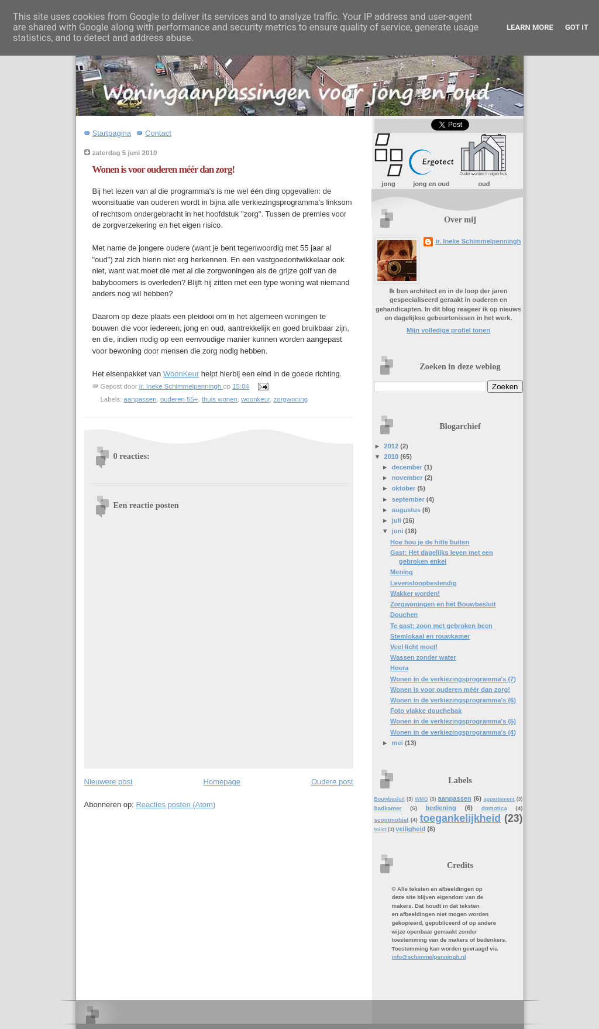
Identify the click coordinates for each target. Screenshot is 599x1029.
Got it (576, 27)
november (408, 477)
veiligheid (410, 828)
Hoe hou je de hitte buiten (429, 542)
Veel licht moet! (414, 646)
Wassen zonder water (423, 657)
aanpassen (140, 399)
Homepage (221, 781)
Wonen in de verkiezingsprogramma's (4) (453, 732)
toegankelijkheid (460, 818)
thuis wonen (219, 399)
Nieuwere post (108, 781)
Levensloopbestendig (423, 582)
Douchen (404, 614)
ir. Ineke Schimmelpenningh (478, 241)
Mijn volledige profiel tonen (448, 330)
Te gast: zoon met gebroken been (441, 625)
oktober (405, 488)
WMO (421, 799)
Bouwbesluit (389, 799)
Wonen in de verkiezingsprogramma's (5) (453, 721)
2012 (392, 446)
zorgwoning (291, 399)
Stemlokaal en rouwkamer (430, 636)
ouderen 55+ (179, 399)
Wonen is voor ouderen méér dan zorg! (450, 689)
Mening (401, 571)
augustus (407, 509)
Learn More (530, 27)
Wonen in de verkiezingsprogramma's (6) (453, 700)
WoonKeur (181, 373)
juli (397, 520)
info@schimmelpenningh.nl (429, 956)
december (408, 467)
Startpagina (112, 133)
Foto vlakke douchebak (426, 710)
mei (398, 742)
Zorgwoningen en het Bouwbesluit (442, 604)
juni (398, 530)
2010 (392, 456)
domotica (494, 808)
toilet (380, 829)
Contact (158, 133)
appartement (499, 799)
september (409, 499)
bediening (441, 807)
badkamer (388, 808)
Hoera (399, 667)
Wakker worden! (415, 593)
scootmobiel (391, 820)
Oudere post (332, 781)
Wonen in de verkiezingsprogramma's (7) (453, 678)
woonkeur (255, 399)
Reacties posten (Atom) (175, 804)
